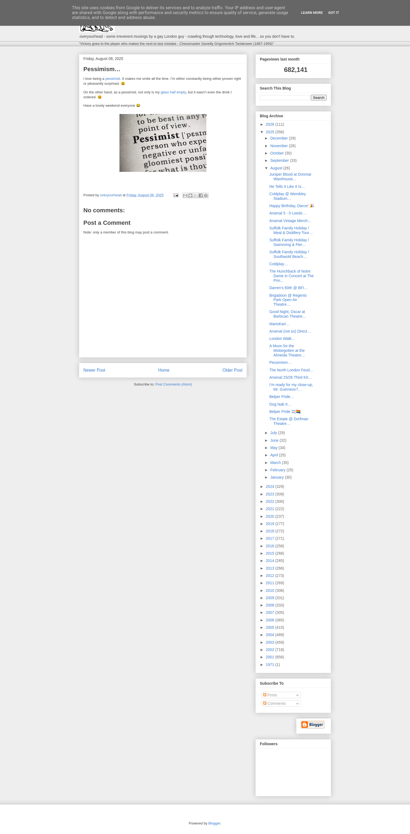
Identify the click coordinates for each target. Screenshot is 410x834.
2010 (270, 590)
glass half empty (173, 92)
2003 (270, 642)
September (280, 160)
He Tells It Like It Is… (287, 186)
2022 (270, 501)
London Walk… (282, 338)
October (277, 153)
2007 (270, 612)
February (278, 470)
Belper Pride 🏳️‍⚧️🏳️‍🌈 (285, 411)
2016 (270, 546)
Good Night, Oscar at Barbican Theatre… (287, 313)
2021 (270, 509)
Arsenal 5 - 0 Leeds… (287, 213)
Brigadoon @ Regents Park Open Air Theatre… (288, 300)
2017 (270, 538)
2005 (270, 627)
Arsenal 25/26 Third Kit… (290, 377)
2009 (270, 598)
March (276, 462)
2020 (270, 516)
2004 (270, 635)
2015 (270, 553)
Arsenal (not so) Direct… (290, 331)
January (277, 477)
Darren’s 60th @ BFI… (288, 288)
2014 (270, 560)
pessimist (112, 79)
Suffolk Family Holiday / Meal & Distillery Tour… (291, 230)
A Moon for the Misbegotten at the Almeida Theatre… (287, 350)
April (274, 455)
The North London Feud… (291, 370)
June (274, 440)
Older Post (232, 370)
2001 (270, 657)
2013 (270, 568)
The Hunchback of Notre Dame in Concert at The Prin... (291, 276)
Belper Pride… (281, 396)
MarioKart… (279, 324)
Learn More (312, 13)
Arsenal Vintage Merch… (290, 221)
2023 (270, 494)
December (279, 138)
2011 (270, 583)
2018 (270, 531)
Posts (270, 695)
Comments (274, 703)
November (279, 146)
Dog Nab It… (280, 404)
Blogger (214, 823)
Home (164, 370)
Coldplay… (278, 264)
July (274, 433)
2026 (270, 124)
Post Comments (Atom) (173, 384)
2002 (270, 649)
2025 (270, 132)
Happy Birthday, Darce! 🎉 (291, 206)
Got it (333, 13)
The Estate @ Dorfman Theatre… (288, 421)
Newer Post (94, 370)
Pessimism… (280, 362)
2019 (270, 524)
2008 (270, 605)
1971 (270, 664)
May (274, 448)
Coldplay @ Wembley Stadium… (287, 196)
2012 (270, 575)
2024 (270, 486)
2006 (270, 620)
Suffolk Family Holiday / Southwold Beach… (289, 254)
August (276, 168)
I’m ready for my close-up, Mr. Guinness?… (291, 387)
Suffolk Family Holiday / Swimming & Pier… (289, 242)
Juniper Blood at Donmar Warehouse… (290, 176)
